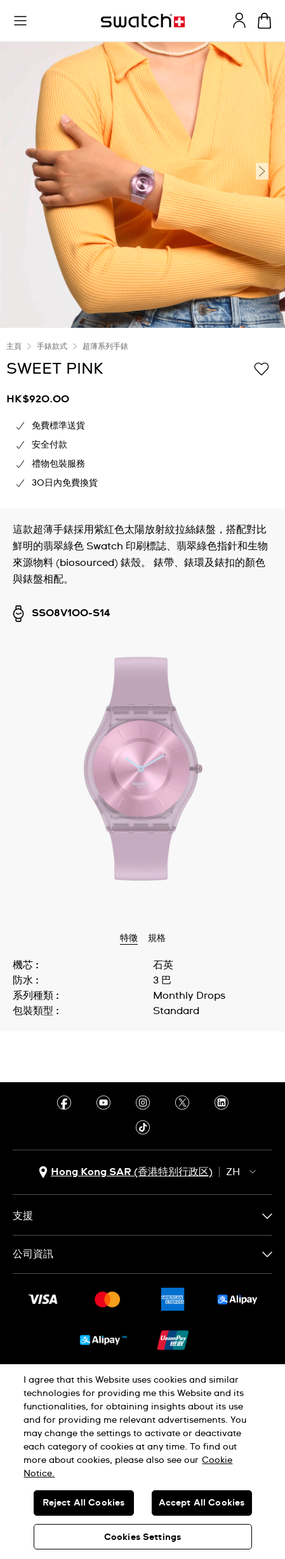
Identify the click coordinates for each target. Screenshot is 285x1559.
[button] (20, 21)
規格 (157, 938)
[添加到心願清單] (261, 368)
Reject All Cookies (84, 1503)
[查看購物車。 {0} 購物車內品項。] (264, 21)
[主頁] (143, 20)
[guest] (239, 20)
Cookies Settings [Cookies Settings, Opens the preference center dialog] (142, 1537)
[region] (142, 1461)
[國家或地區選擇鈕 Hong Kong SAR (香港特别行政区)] (126, 1172)
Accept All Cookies (202, 1503)
